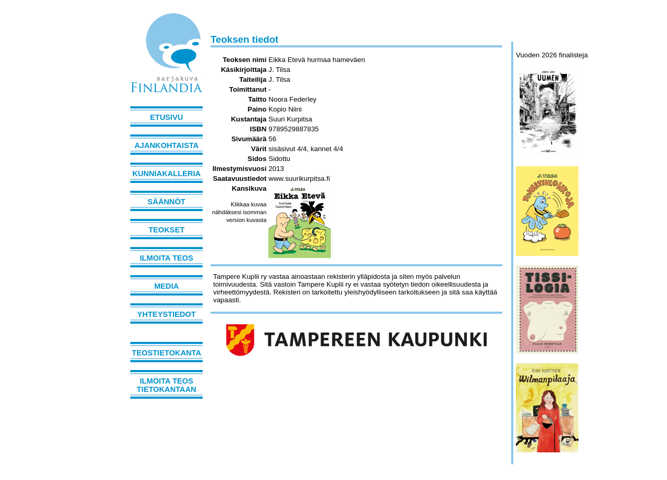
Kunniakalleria (166, 173)
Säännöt (166, 202)
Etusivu (166, 117)
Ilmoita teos (166, 258)
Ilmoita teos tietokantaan (166, 385)
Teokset (166, 230)
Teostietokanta (166, 353)
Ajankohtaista (166, 145)
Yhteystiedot (166, 314)
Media (166, 286)
